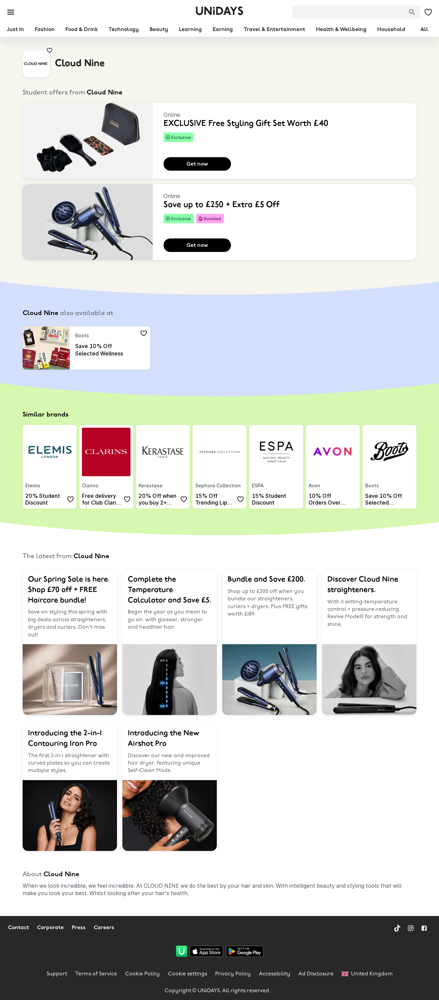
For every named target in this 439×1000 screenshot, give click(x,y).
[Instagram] (410, 928)
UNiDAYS (219, 12)
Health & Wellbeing (341, 29)
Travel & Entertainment (274, 29)
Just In (15, 29)
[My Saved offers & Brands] (428, 12)
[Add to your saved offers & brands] (49, 50)
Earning (223, 29)
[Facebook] (424, 928)
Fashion (45, 29)
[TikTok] (397, 928)
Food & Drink (81, 29)
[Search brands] (412, 12)
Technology (124, 29)
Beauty (159, 29)
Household (391, 29)
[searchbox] (356, 12)
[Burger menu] (11, 12)
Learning (190, 29)
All (424, 29)
